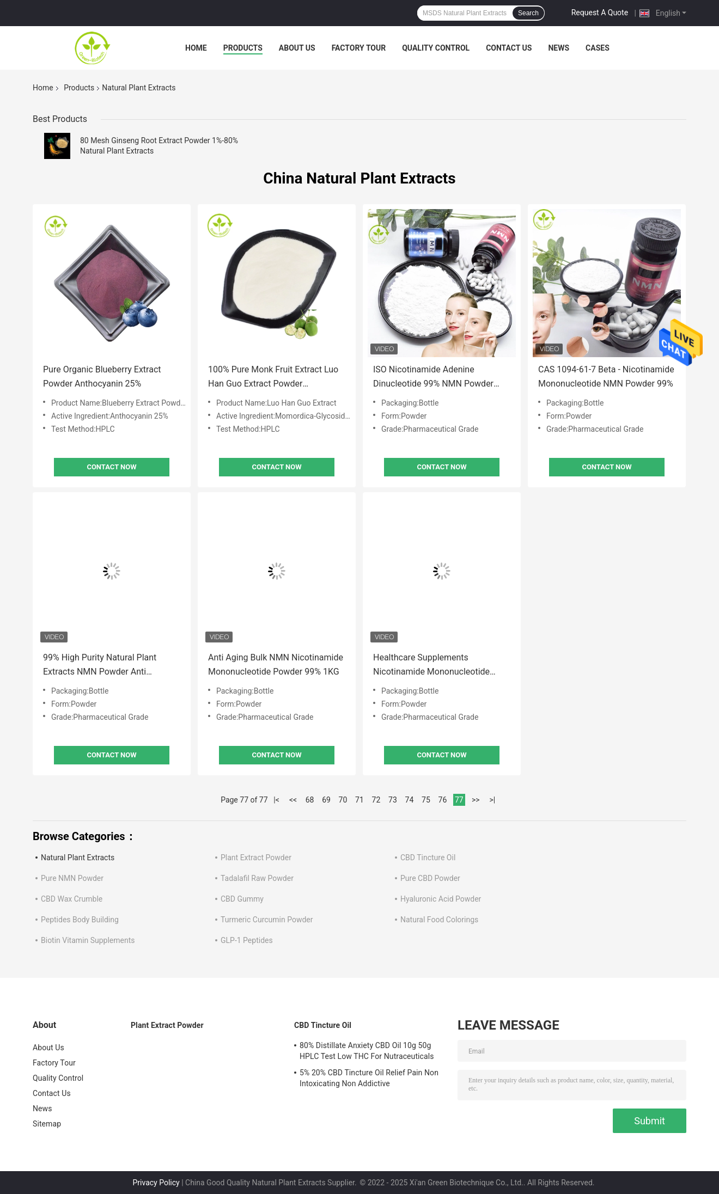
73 (392, 799)
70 (343, 799)
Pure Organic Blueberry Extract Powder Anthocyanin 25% (102, 376)
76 (442, 799)
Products (243, 48)
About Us (297, 48)
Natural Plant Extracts (77, 857)
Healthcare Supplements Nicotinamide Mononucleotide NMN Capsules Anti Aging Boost (435, 665)
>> (476, 799)
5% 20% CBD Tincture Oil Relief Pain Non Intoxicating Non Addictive (369, 1078)
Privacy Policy (156, 1182)
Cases (598, 48)
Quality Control (436, 48)
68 (310, 799)
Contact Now (111, 467)
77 (459, 799)
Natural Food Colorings (439, 919)
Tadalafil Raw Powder (257, 878)
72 (376, 799)
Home (196, 48)
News (558, 48)
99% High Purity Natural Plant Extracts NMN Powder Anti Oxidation (99, 665)
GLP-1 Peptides (247, 940)
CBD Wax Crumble (71, 899)
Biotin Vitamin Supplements (88, 940)
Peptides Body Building (80, 919)
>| (492, 799)
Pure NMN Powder (72, 878)
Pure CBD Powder (430, 878)
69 (326, 799)
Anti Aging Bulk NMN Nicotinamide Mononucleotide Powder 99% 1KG (275, 664)
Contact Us (509, 48)
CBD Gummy (242, 899)
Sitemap (47, 1123)
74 (409, 799)
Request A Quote (599, 12)
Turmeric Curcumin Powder (267, 919)
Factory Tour (359, 48)
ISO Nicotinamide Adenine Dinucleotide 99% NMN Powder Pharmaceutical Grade (433, 377)
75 (426, 799)
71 (359, 799)
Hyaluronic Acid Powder (440, 899)
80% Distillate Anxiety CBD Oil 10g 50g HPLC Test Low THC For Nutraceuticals (367, 1051)
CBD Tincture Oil (427, 857)
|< (276, 799)
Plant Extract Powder (256, 857)
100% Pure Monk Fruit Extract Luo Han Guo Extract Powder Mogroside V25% (273, 377)
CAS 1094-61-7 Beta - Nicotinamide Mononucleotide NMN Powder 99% (606, 376)
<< (293, 799)
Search (528, 13)
